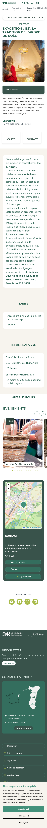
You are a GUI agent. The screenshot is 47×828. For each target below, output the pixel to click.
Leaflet (26, 527)
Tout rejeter (23, 823)
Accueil (5, 9)
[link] (27, 3)
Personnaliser (23, 816)
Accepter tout (23, 809)
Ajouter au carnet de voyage (25, 17)
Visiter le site (18, 562)
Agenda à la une (16, 9)
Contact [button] (15, 569)
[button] (32, 137)
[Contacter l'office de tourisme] (23, 3)
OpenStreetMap (36, 527)
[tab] (12, 470)
